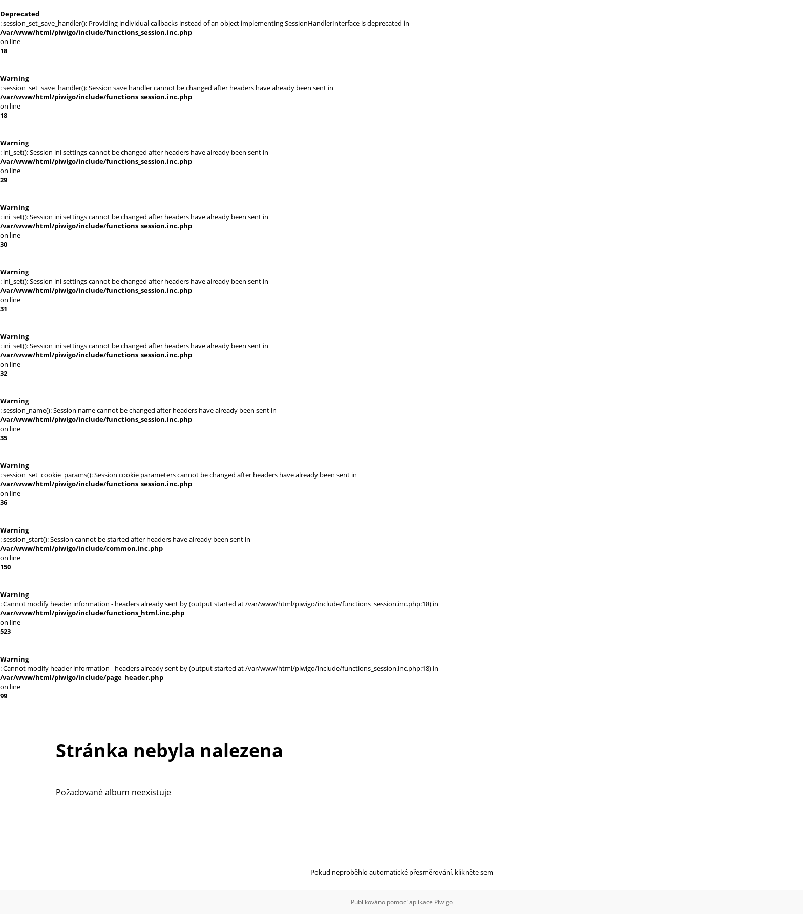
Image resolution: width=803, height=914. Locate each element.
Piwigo (443, 902)
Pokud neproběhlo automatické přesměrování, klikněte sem (401, 872)
